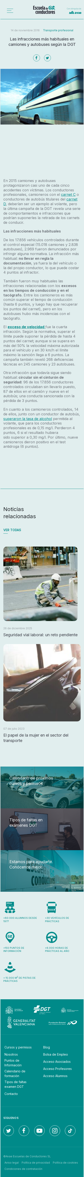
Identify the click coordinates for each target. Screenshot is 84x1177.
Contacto (11, 1094)
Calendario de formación (14, 1073)
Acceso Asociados (57, 1061)
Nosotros (11, 1054)
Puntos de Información (13, 1063)
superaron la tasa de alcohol (27, 418)
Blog (46, 1047)
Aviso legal (11, 1162)
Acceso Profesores (57, 1069)
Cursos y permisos (18, 1047)
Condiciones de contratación (23, 1169)
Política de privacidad (36, 1162)
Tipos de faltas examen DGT (15, 1084)
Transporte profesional (58, 30)
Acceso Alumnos (55, 1076)
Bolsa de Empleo (55, 1054)
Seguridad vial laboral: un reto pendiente (40, 634)
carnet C (68, 194)
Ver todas (12, 530)
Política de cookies (65, 1162)
